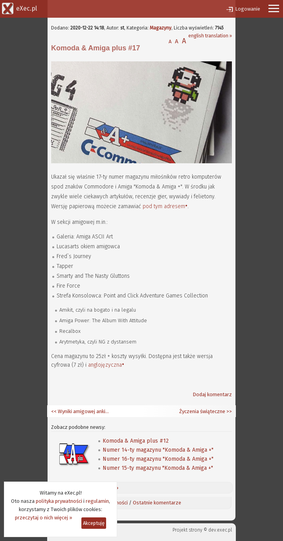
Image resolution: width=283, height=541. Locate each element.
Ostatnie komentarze (157, 503)
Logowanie (247, 9)
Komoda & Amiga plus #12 (136, 441)
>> (228, 411)
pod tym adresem (164, 206)
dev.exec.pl (220, 530)
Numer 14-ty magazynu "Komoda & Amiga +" (158, 450)
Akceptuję (94, 523)
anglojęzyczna (105, 365)
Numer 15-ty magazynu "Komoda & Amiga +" (158, 468)
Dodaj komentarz (212, 394)
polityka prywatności (59, 501)
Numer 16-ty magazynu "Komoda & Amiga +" (158, 459)
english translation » (210, 36)
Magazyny (160, 28)
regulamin (97, 501)
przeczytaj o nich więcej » (43, 518)
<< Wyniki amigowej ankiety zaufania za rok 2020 (80, 411)
